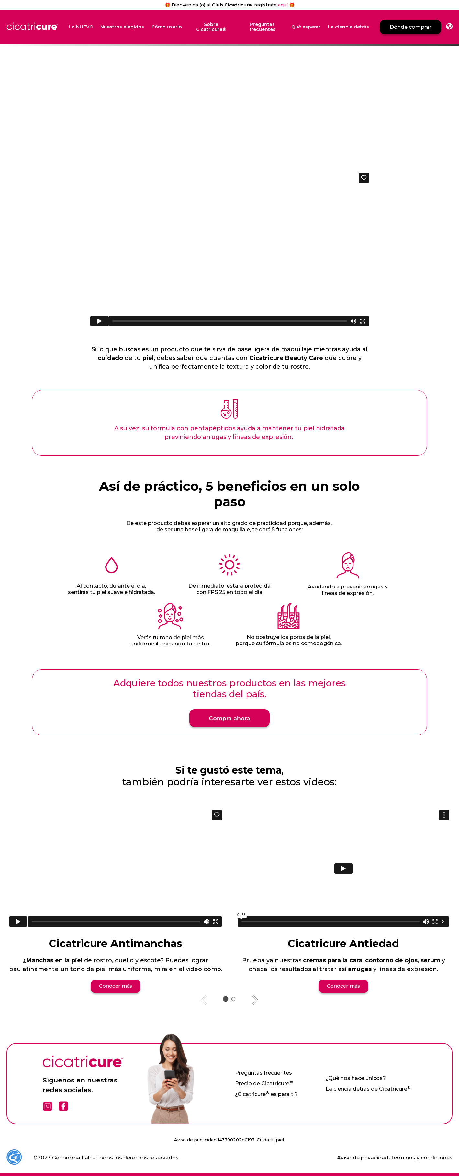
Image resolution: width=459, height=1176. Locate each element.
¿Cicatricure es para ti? (266, 1094)
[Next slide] (255, 999)
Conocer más (115, 985)
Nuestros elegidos (122, 27)
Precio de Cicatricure (264, 1083)
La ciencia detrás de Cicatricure (368, 1088)
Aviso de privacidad (362, 1157)
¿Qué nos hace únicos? (356, 1077)
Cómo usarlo (166, 27)
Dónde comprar (410, 27)
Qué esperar (305, 27)
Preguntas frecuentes (262, 27)
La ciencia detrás (348, 27)
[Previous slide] (204, 999)
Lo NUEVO (81, 27)
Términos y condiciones (421, 1157)
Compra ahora (229, 717)
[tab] (226, 998)
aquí (283, 5)
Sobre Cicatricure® (211, 27)
